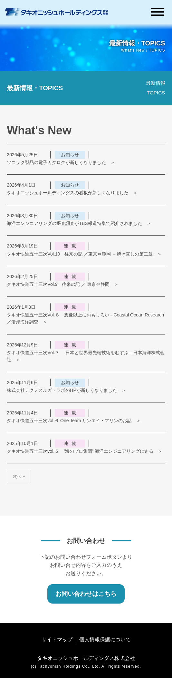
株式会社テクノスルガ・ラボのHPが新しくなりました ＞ (66, 390)
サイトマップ (57, 639)
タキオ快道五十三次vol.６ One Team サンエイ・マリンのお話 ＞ (74, 420)
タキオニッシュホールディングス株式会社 (86, 658)
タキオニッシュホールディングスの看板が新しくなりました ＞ (72, 192)
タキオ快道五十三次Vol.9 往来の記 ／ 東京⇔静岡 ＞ (63, 284)
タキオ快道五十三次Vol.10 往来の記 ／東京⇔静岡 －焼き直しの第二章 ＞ (84, 254)
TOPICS (156, 92)
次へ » (19, 476)
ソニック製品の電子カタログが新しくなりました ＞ (61, 162)
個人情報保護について (105, 639)
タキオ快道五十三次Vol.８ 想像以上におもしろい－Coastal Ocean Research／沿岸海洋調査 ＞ (85, 318)
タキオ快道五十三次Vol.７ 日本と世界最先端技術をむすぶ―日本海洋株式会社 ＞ (85, 356)
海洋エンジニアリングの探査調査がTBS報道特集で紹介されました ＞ (79, 223)
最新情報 (155, 83)
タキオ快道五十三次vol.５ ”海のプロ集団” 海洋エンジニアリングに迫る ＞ (84, 451)
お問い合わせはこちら (86, 593)
